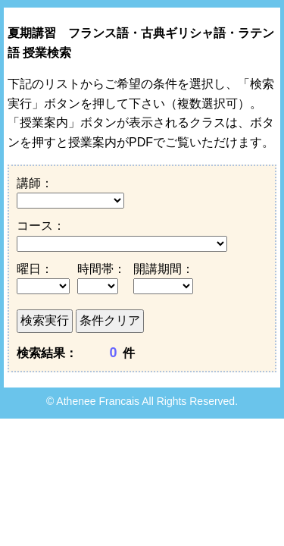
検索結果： (47, 353)
